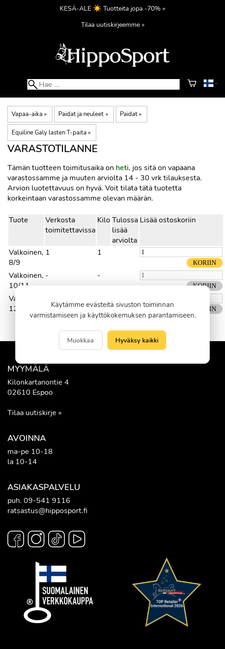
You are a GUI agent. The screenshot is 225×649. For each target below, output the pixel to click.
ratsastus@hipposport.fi (47, 511)
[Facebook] (15, 540)
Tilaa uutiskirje (31, 413)
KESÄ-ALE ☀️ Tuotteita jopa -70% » (112, 8)
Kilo (103, 220)
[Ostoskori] (192, 85)
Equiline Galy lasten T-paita (51, 133)
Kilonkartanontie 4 (38, 382)
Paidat (131, 114)
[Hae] (103, 84)
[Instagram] (36, 540)
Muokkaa (80, 339)
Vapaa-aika (29, 114)
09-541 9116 (47, 501)
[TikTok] (56, 540)
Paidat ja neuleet (83, 114)
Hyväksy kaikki (136, 339)
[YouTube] (77, 540)
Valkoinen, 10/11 (26, 280)
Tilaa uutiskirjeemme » (112, 24)
